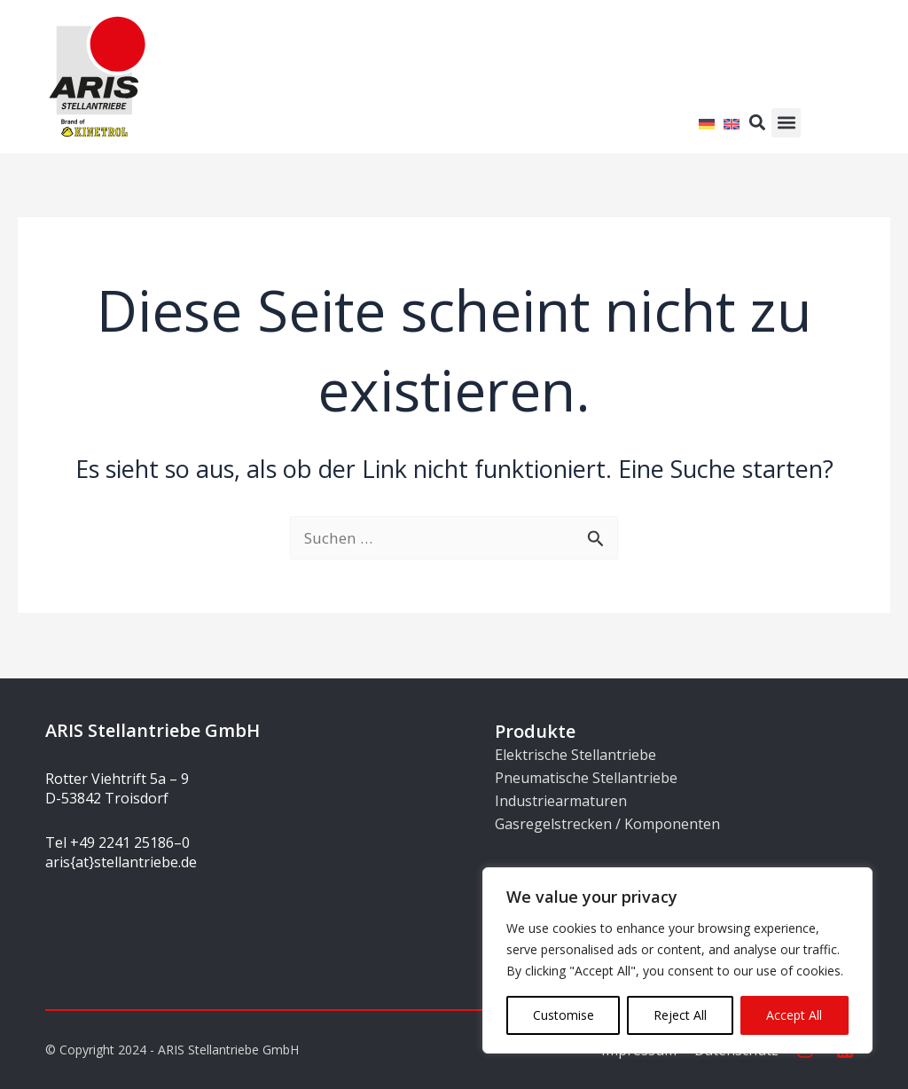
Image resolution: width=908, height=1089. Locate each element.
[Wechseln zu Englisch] (731, 121)
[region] (677, 960)
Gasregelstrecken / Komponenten (607, 824)
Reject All (680, 1015)
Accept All (794, 1015)
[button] (786, 122)
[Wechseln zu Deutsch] (706, 121)
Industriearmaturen (561, 801)
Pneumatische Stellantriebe (586, 777)
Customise (563, 1015)
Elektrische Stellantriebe (575, 754)
